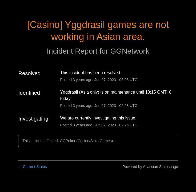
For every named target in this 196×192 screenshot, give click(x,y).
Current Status (32, 167)
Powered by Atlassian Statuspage (150, 167)
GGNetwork (129, 51)
